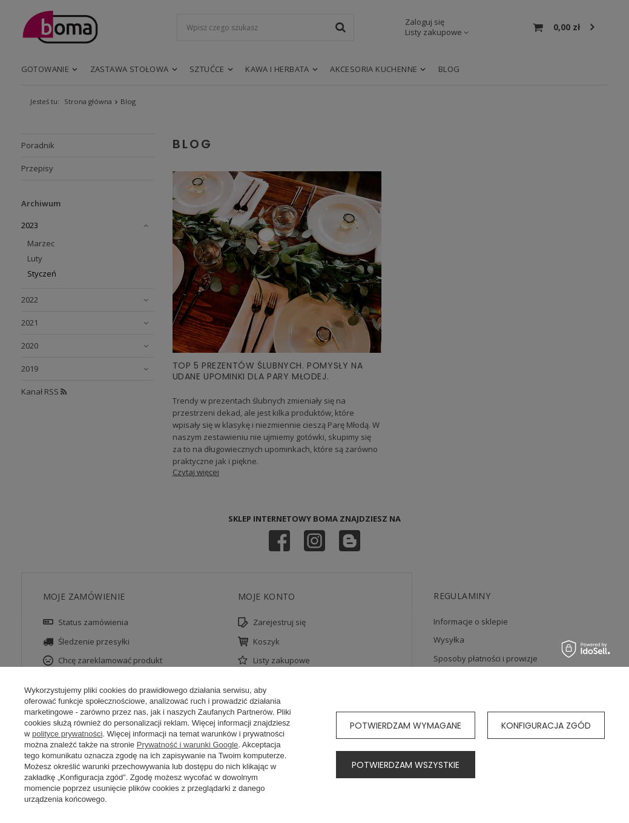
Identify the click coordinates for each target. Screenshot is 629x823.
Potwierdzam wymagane (405, 726)
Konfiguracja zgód (546, 726)
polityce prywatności (67, 733)
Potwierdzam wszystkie (405, 765)
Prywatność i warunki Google (188, 744)
